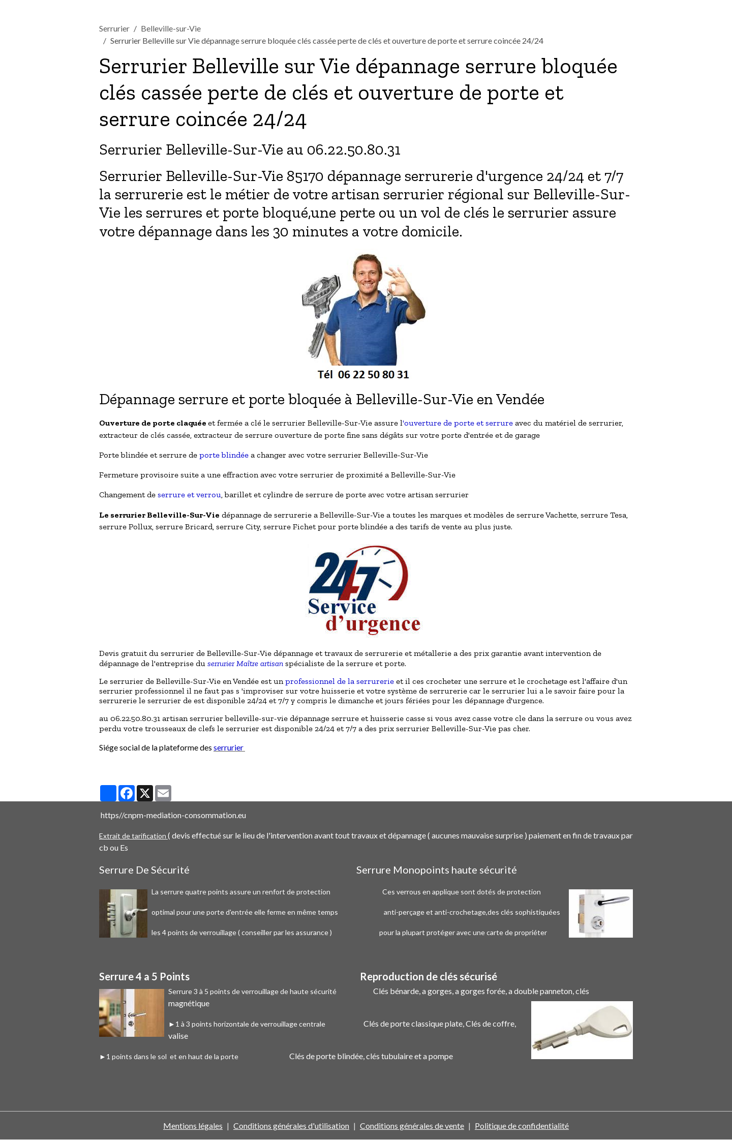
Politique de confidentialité (522, 1125)
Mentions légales (193, 1125)
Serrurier (114, 28)
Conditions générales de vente (412, 1125)
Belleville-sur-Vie (171, 28)
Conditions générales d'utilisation (291, 1125)
